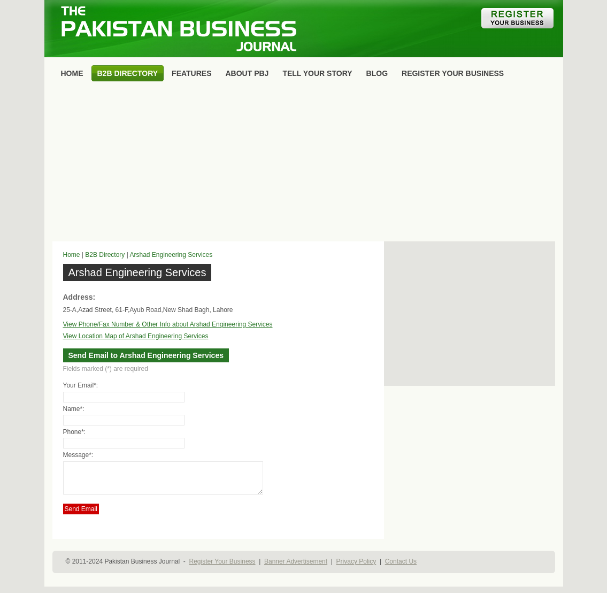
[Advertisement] (303, 164)
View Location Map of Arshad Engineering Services (136, 336)
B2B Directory (105, 255)
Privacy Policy (356, 568)
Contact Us (401, 568)
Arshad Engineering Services (170, 255)
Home (71, 255)
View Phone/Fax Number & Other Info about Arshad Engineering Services (168, 324)
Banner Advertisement (295, 568)
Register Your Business (222, 568)
